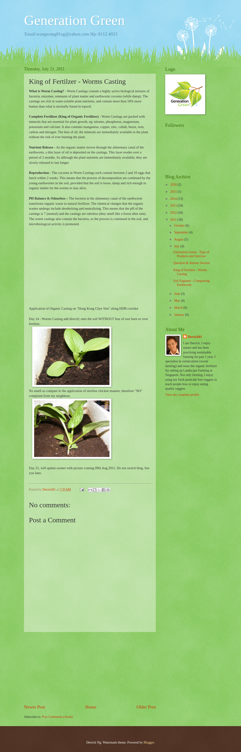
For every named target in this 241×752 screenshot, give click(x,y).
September (181, 232)
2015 (173, 191)
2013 (173, 205)
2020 (173, 184)
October (179, 225)
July (177, 246)
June (177, 294)
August (179, 239)
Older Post (146, 706)
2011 (173, 219)
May (177, 300)
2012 (173, 212)
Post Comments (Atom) (57, 717)
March (178, 307)
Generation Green (74, 20)
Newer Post (34, 706)
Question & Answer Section (191, 263)
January (179, 314)
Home (90, 706)
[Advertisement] (90, 667)
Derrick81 (195, 337)
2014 (173, 198)
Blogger (149, 742)
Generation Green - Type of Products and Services (191, 254)
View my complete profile (182, 394)
